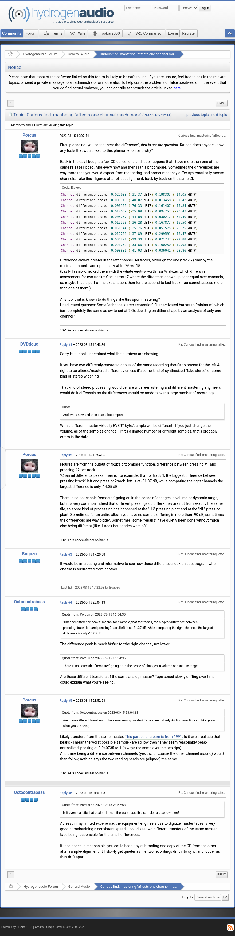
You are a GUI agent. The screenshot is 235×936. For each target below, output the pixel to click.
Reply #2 (66, 455)
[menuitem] (222, 103)
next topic (219, 115)
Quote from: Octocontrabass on (100, 713)
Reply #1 (66, 345)
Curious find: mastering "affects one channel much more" (143, 54)
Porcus (29, 135)
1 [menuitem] (11, 103)
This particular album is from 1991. (154, 737)
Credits (39, 927)
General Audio (78, 54)
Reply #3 (66, 554)
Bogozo (29, 553)
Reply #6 (66, 793)
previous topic (197, 115)
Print (221, 103)
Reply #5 (66, 701)
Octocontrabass (29, 601)
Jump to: (187, 897)
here (177, 88)
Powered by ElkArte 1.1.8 (16, 927)
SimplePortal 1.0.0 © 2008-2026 (65, 927)
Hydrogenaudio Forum (40, 54)
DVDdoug (29, 344)
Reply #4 (66, 602)
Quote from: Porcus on (94, 614)
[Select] (76, 187)
